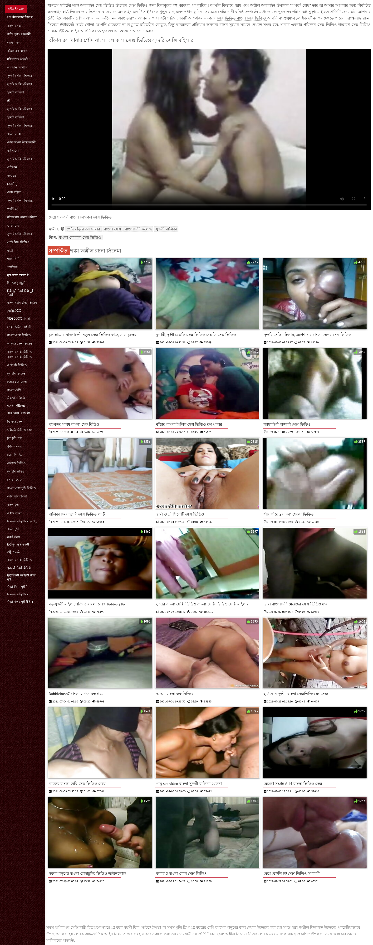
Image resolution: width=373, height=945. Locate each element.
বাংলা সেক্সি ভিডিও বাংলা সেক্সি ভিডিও (19, 354)
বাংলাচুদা (13, 505)
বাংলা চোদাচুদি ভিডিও (21, 488)
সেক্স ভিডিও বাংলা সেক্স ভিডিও (242, 18)
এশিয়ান (12, 167)
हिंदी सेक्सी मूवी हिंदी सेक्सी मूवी (21, 577)
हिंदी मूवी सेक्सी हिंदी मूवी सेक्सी (20, 293)
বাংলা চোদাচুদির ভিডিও (22, 303)
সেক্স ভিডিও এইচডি (20, 327)
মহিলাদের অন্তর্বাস (18, 59)
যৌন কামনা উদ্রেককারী (21, 142)
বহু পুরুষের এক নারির (190, 5)
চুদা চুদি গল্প (14, 438)
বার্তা (10, 250)
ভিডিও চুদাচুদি (16, 283)
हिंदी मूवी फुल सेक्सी (18, 544)
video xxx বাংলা (18, 319)
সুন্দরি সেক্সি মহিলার (19, 76)
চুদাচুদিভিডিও (16, 471)
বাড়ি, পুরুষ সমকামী (19, 34)
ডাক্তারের (13, 226)
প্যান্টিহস (12, 209)
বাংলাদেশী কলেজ (138, 229)
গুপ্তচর (11, 176)
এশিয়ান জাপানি (17, 67)
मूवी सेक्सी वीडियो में (18, 275)
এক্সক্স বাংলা (14, 513)
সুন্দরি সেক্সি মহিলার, (20, 109)
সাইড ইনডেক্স (16, 9)
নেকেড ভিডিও (16, 463)
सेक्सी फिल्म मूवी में (17, 587)
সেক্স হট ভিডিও (17, 365)
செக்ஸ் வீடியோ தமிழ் (22, 521)
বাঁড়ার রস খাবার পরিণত (22, 217)
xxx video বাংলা (18, 413)
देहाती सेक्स (13, 537)
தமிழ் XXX (14, 311)
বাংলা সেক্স (14, 26)
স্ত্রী (8, 101)
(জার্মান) (12, 184)
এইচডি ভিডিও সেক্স (20, 430)
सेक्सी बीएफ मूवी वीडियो (20, 602)
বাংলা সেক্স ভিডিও (19, 335)
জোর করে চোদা (17, 382)
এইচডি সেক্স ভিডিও (20, 343)
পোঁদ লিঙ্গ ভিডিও (18, 242)
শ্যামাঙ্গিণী (13, 259)
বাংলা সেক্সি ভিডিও (19, 560)
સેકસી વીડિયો (16, 406)
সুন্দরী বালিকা (15, 92)
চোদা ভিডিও (15, 455)
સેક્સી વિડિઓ (16, 398)
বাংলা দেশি (14, 390)
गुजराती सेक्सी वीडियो (19, 568)
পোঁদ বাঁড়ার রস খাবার (83, 229)
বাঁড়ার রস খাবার (17, 51)
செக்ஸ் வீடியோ (18, 594)
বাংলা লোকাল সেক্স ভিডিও (80, 237)
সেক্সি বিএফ (14, 480)
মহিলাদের (13, 151)
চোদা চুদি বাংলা (17, 496)
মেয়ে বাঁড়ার (14, 42)
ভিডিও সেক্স (15, 421)
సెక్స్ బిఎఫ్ (13, 552)
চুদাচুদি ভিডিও (16, 373)
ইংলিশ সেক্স (14, 446)
